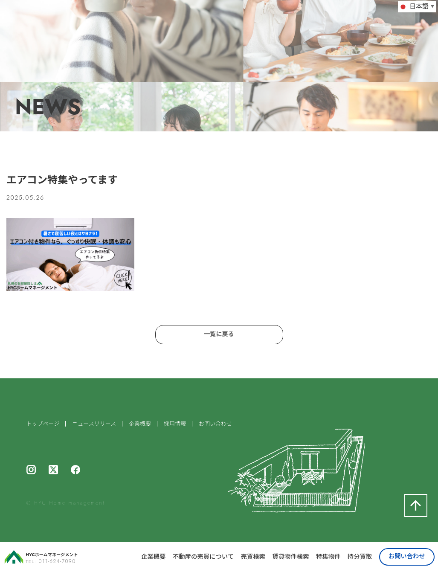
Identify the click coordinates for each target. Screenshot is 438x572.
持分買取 (360, 556)
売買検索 (253, 556)
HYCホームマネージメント (62, 554)
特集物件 (328, 556)
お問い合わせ (407, 556)
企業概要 (153, 556)
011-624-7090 (57, 561)
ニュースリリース (94, 427)
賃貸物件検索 (290, 556)
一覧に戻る (219, 336)
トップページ (43, 427)
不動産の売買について (203, 556)
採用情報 (175, 427)
